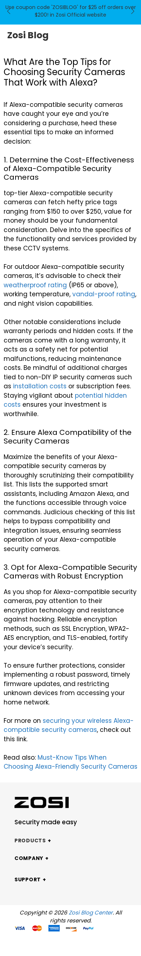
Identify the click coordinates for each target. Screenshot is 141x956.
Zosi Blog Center (91, 912)
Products (30, 840)
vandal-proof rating (103, 294)
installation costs (40, 386)
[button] (8, 11)
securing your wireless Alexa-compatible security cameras (69, 725)
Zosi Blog (28, 35)
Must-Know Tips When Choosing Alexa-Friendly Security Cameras (70, 762)
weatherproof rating (35, 285)
